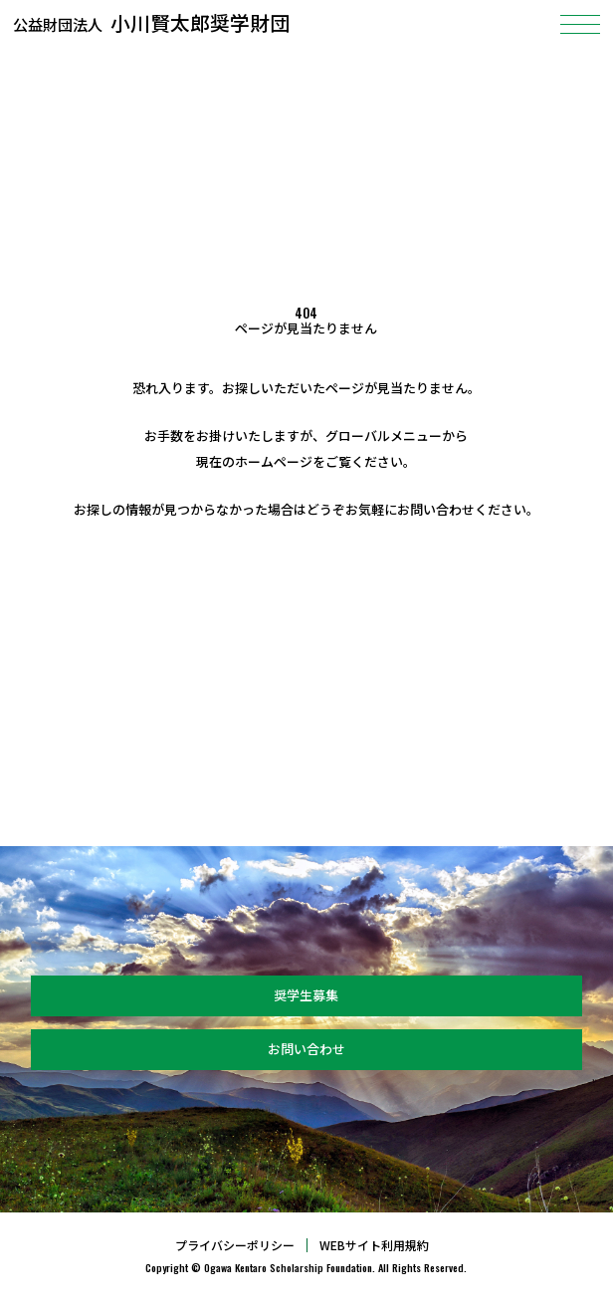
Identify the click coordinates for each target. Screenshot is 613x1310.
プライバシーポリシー (235, 1245)
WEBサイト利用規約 (374, 1245)
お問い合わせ (306, 1048)
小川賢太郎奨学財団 (154, 22)
